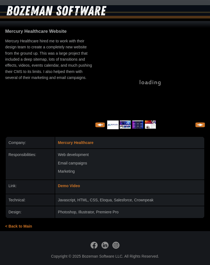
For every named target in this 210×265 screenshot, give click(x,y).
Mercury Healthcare (76, 142)
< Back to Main (18, 226)
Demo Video (69, 186)
